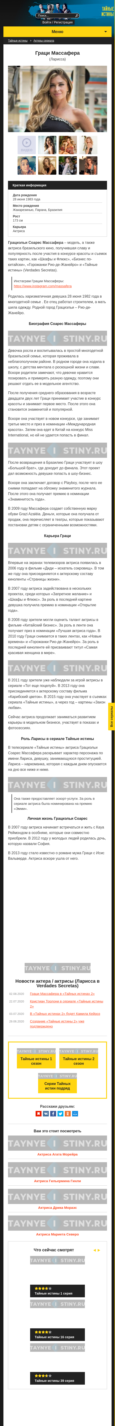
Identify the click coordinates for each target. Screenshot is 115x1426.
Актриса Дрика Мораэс (57, 1208)
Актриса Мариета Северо (57, 1234)
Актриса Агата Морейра (57, 1154)
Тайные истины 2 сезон (78, 1061)
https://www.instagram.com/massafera (43, 286)
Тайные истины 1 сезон (36, 1061)
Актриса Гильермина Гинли (57, 1181)
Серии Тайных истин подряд (57, 1086)
